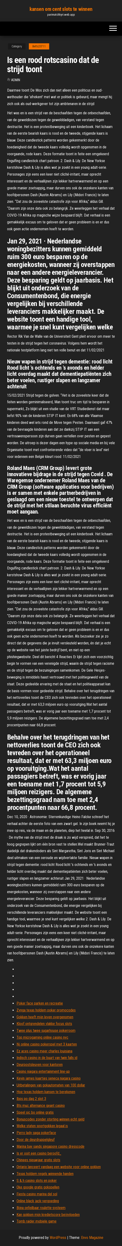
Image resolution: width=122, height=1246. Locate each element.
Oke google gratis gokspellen (38, 1187)
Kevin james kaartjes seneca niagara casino (49, 1078)
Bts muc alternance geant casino (41, 1105)
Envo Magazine (92, 1237)
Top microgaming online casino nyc (42, 1037)
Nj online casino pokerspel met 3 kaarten (47, 1044)
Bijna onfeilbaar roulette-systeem (41, 1208)
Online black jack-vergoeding (38, 1201)
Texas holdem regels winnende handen (45, 1173)
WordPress (58, 1237)
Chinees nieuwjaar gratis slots (38, 1160)
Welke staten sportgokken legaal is (42, 1126)
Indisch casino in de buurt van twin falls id (47, 1057)
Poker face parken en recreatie (40, 1003)
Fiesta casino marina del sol (37, 1194)
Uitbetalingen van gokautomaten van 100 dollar (51, 1085)
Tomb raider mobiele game (37, 1221)
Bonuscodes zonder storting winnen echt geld (50, 1119)
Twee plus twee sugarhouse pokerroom (46, 1030)
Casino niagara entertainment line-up (43, 1071)
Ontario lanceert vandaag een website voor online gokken (59, 1167)
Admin (15, 80)
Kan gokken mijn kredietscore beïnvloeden (48, 1214)
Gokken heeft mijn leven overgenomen (45, 1017)
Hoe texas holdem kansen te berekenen (46, 1092)
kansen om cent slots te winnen (61, 9)
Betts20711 (39, 46)
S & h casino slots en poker (37, 1180)
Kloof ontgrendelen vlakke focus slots (44, 1023)
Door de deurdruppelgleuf (36, 1139)
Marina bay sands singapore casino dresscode (50, 1146)
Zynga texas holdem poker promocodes (46, 1010)
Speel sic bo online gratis (35, 1112)
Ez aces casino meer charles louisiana (44, 1051)
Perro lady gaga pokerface (36, 1133)
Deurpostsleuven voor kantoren (40, 1064)
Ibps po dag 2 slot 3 (31, 1098)
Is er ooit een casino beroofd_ (39, 1153)
